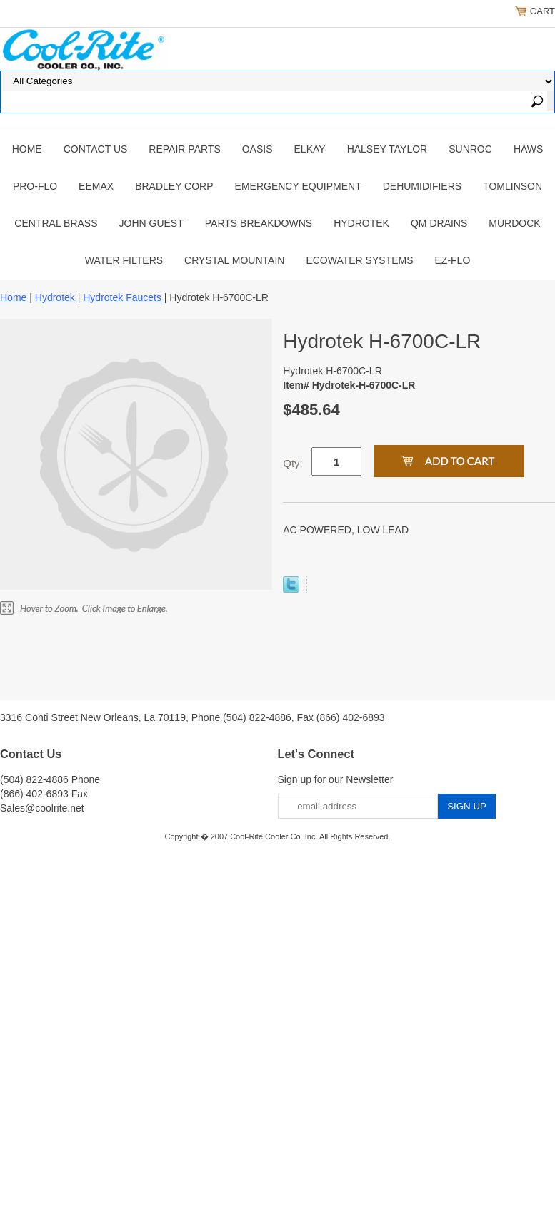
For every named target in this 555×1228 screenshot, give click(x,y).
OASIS (257, 149)
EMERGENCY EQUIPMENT (298, 186)
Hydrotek (361, 223)
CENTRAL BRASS (55, 223)
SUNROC (470, 149)
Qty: (293, 463)
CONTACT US (96, 149)
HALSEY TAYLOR (387, 149)
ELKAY (310, 149)
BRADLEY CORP (174, 186)
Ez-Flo (453, 260)
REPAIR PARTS (184, 149)
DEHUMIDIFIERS (422, 186)
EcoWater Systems (359, 260)
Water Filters (124, 260)
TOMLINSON (512, 186)
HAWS (528, 149)
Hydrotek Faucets (123, 297)
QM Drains (439, 223)
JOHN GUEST (151, 223)
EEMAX (96, 186)
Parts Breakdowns (258, 223)
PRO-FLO (35, 186)
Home (27, 149)
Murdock (514, 223)
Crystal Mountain (234, 260)
